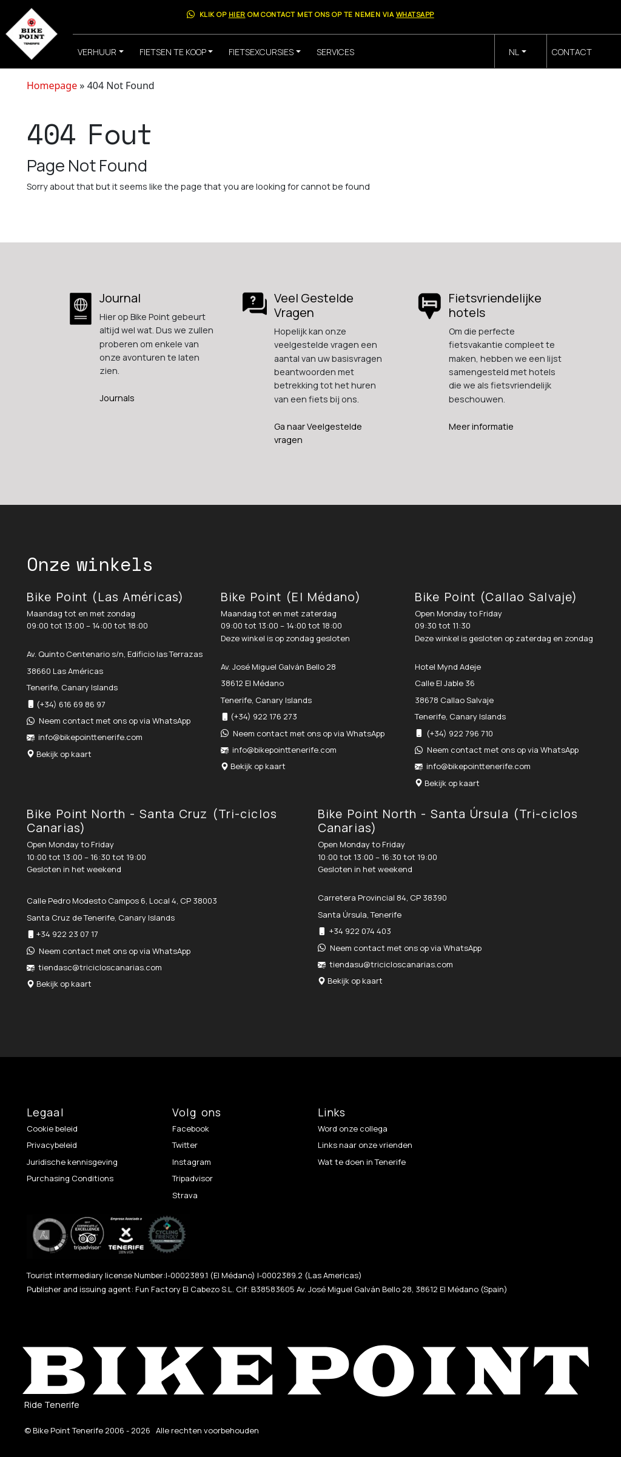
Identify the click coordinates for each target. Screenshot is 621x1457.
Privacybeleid (52, 1144)
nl (514, 52)
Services (335, 52)
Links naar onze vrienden (365, 1144)
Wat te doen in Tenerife (362, 1161)
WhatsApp (415, 14)
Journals (117, 398)
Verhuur (97, 52)
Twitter (185, 1144)
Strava (185, 1195)
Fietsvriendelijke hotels (495, 305)
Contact (572, 52)
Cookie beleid (52, 1128)
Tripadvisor (192, 1178)
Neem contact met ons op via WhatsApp (114, 720)
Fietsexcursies (261, 52)
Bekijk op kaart (64, 754)
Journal (120, 298)
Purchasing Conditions (70, 1178)
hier (237, 14)
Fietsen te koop (172, 52)
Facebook (190, 1128)
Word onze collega (353, 1128)
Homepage (52, 85)
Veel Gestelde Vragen (314, 305)
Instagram (191, 1161)
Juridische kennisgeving (72, 1161)
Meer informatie (481, 426)
